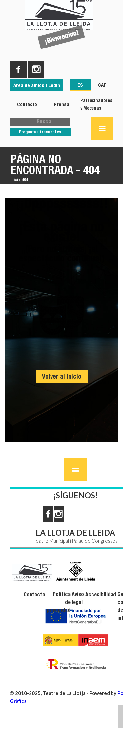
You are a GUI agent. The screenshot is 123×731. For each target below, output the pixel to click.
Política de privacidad (59, 602)
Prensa (61, 104)
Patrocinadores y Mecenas (96, 104)
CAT (102, 84)
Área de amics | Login (36, 85)
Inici (14, 179)
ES (80, 84)
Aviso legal (78, 598)
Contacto (27, 104)
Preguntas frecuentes (40, 131)
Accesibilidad (100, 594)
